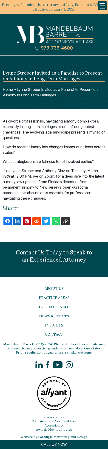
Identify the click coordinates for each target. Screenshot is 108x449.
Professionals (54, 306)
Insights (54, 325)
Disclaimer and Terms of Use (54, 421)
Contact (54, 334)
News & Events (54, 316)
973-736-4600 (54, 48)
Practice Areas (54, 297)
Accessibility (54, 425)
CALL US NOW (54, 444)
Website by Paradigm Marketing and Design (54, 437)
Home (8, 89)
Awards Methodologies (54, 429)
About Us (54, 288)
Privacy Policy (54, 417)
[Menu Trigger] (102, 5)
